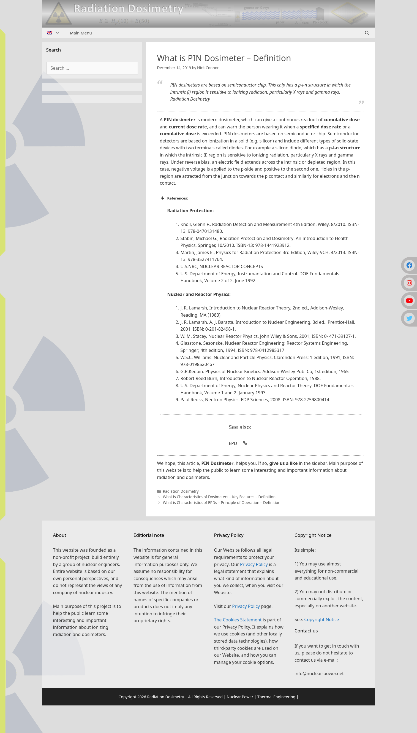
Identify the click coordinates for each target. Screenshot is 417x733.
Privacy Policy (254, 564)
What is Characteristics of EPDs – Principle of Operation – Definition (221, 502)
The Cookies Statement (238, 620)
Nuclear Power (240, 696)
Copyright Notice (321, 619)
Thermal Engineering (276, 696)
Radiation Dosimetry (181, 491)
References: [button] (174, 198)
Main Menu (81, 33)
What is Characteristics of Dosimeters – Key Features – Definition (219, 496)
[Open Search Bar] (367, 33)
